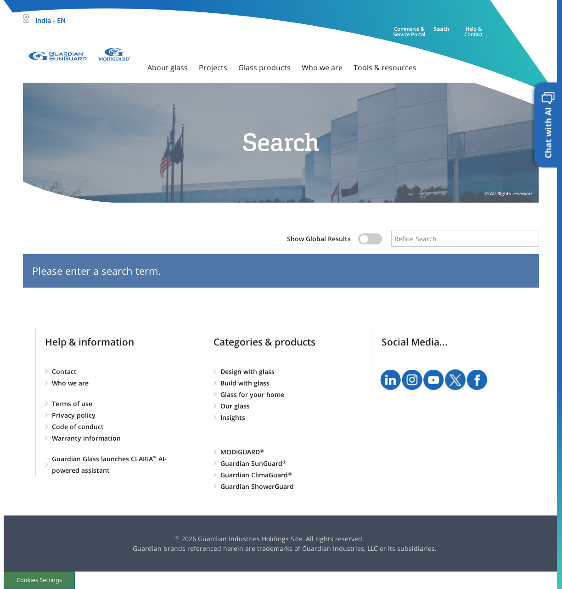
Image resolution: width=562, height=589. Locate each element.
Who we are (70, 383)
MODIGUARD (242, 451)
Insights (232, 417)
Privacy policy (74, 415)
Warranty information (86, 438)
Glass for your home (252, 394)
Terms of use (72, 403)
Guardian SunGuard (253, 463)
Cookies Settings (39, 580)
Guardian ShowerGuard (257, 486)
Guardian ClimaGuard (256, 474)
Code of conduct (78, 426)
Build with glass (245, 383)
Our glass (235, 406)
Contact (64, 371)
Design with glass (247, 371)
